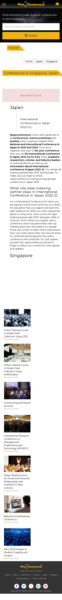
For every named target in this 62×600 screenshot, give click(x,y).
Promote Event (22, 578)
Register (54, 575)
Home (7, 575)
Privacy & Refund (39, 578)
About (15, 575)
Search (31, 35)
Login (45, 575)
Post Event (25, 575)
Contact (36, 575)
